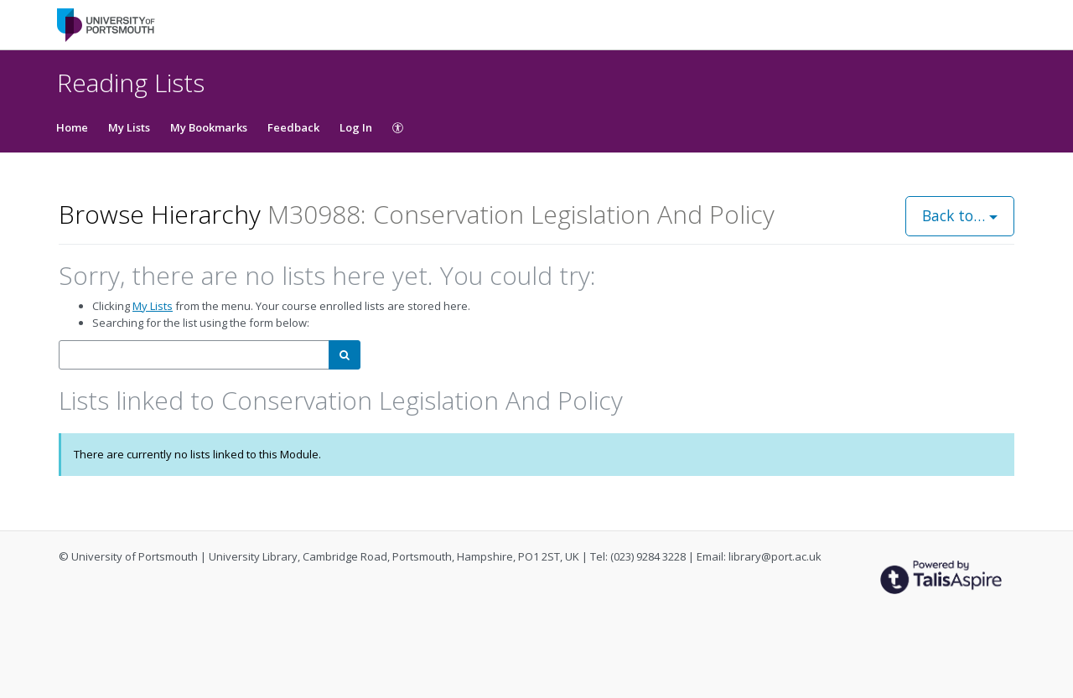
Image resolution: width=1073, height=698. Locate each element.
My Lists (129, 127)
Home (72, 127)
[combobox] (194, 355)
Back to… (960, 215)
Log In (356, 127)
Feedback (293, 127)
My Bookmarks (208, 127)
